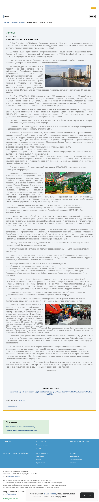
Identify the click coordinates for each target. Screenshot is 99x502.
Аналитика (40, 456)
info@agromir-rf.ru (14, 476)
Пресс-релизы (41, 463)
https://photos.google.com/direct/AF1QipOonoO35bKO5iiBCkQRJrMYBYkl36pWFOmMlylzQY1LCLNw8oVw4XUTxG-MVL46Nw (51, 393)
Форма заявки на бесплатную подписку (20, 427)
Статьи (38, 459)
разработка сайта (9, 494)
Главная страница (15, 11)
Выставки (14, 23)
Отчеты (22, 23)
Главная (6, 23)
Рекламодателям (76, 459)
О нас (73, 453)
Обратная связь (18, 11)
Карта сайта (22, 11)
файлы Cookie (50, 494)
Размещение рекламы (11, 499)
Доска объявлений (79, 442)
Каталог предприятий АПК (15, 453)
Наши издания (75, 456)
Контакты (73, 463)
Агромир (20, 6)
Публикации (42, 453)
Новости (7, 442)
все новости (12, 407)
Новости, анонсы (42, 445)
